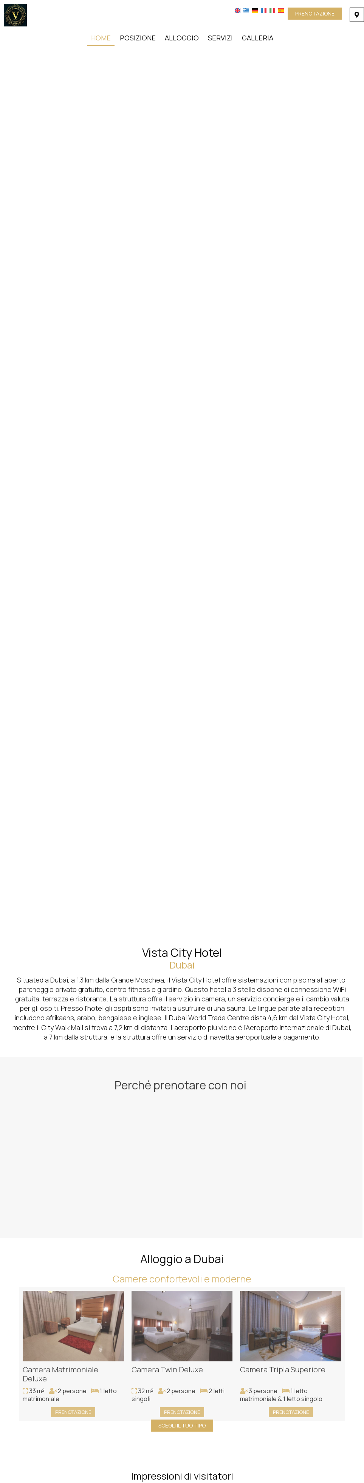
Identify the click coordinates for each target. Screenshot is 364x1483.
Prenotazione (315, 13)
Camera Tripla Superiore (282, 1372)
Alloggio (182, 37)
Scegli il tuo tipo (182, 1425)
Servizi (220, 37)
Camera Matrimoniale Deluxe (60, 1376)
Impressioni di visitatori (182, 1476)
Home (101, 37)
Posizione (138, 37)
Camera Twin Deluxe (167, 1372)
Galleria (257, 37)
